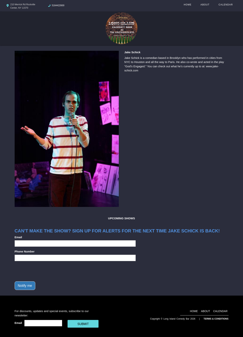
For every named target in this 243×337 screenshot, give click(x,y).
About (205, 4)
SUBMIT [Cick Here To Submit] (83, 324)
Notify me (25, 286)
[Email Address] (43, 323)
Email (18, 237)
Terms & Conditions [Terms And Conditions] (216, 319)
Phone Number (25, 251)
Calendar (226, 4)
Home (187, 4)
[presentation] (43, 271)
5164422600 (58, 5)
